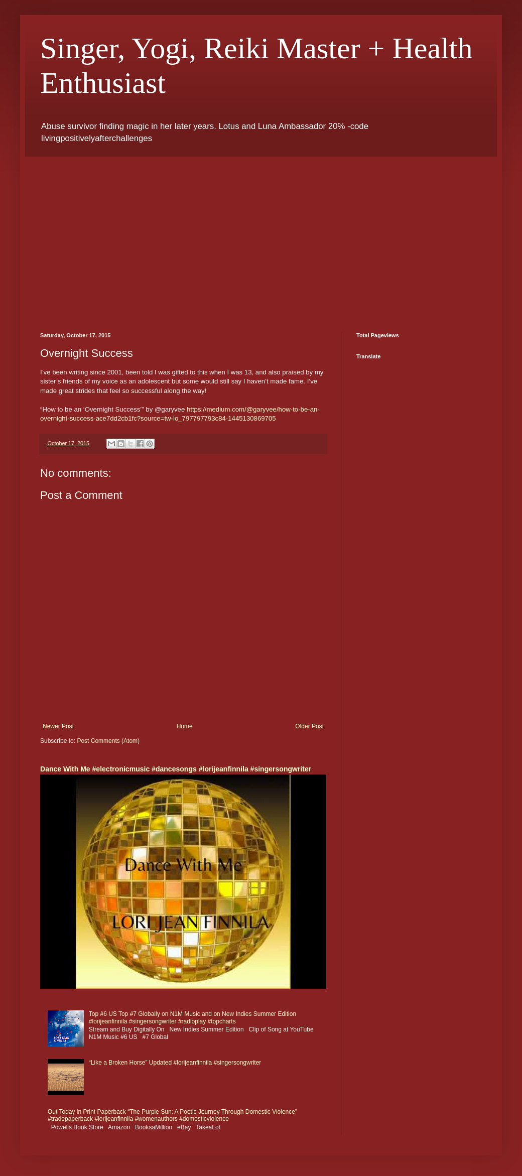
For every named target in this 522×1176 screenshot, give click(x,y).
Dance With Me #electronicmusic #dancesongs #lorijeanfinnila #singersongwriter (175, 769)
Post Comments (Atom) (108, 740)
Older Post (309, 726)
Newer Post (58, 726)
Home (185, 726)
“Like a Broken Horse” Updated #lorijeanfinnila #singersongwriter (175, 1062)
